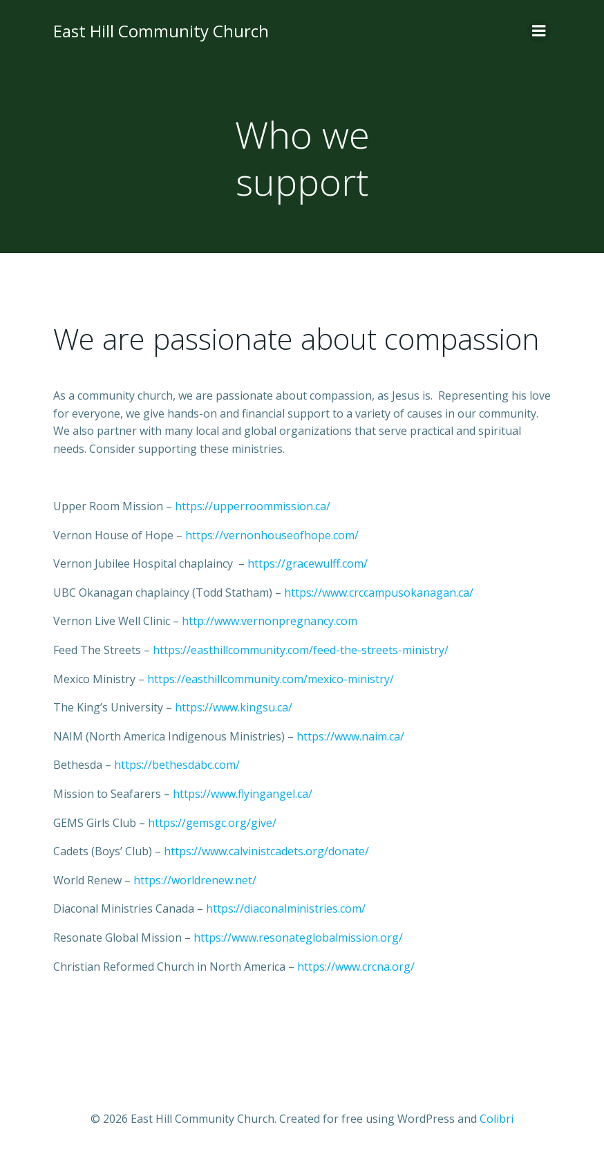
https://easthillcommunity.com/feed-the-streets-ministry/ (301, 650)
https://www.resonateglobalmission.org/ (298, 937)
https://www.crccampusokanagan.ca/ (378, 592)
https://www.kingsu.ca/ (233, 707)
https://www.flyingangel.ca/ (242, 793)
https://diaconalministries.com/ (286, 908)
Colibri (496, 1118)
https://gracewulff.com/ (307, 563)
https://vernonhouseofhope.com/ (272, 535)
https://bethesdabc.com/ (177, 764)
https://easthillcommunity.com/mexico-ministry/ (270, 679)
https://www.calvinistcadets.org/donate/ (266, 851)
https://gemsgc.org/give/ (212, 822)
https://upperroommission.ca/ (252, 506)
